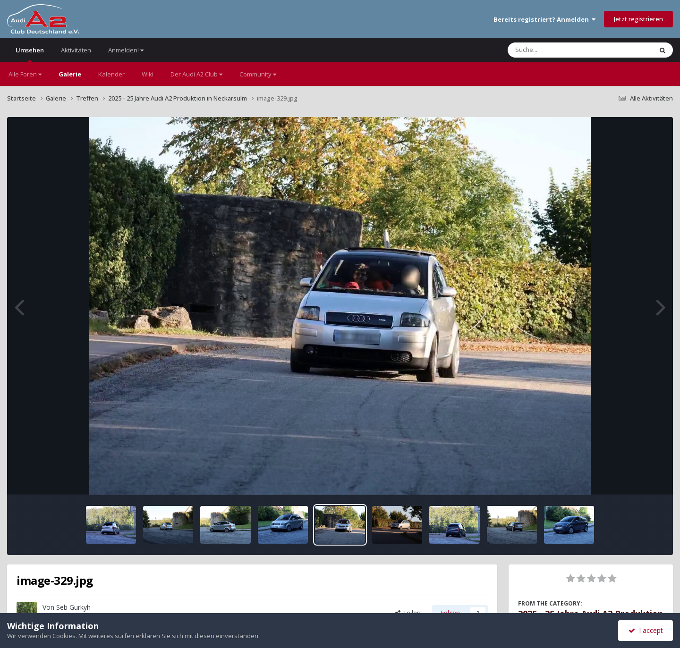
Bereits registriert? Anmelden (544, 19)
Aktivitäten (76, 50)
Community (257, 74)
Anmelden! (126, 50)
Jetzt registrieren (638, 19)
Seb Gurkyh (73, 607)
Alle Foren (25, 74)
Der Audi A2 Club (196, 74)
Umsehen (30, 54)
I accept (646, 630)
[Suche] (561, 50)
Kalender (111, 74)
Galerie (70, 74)
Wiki (147, 74)
